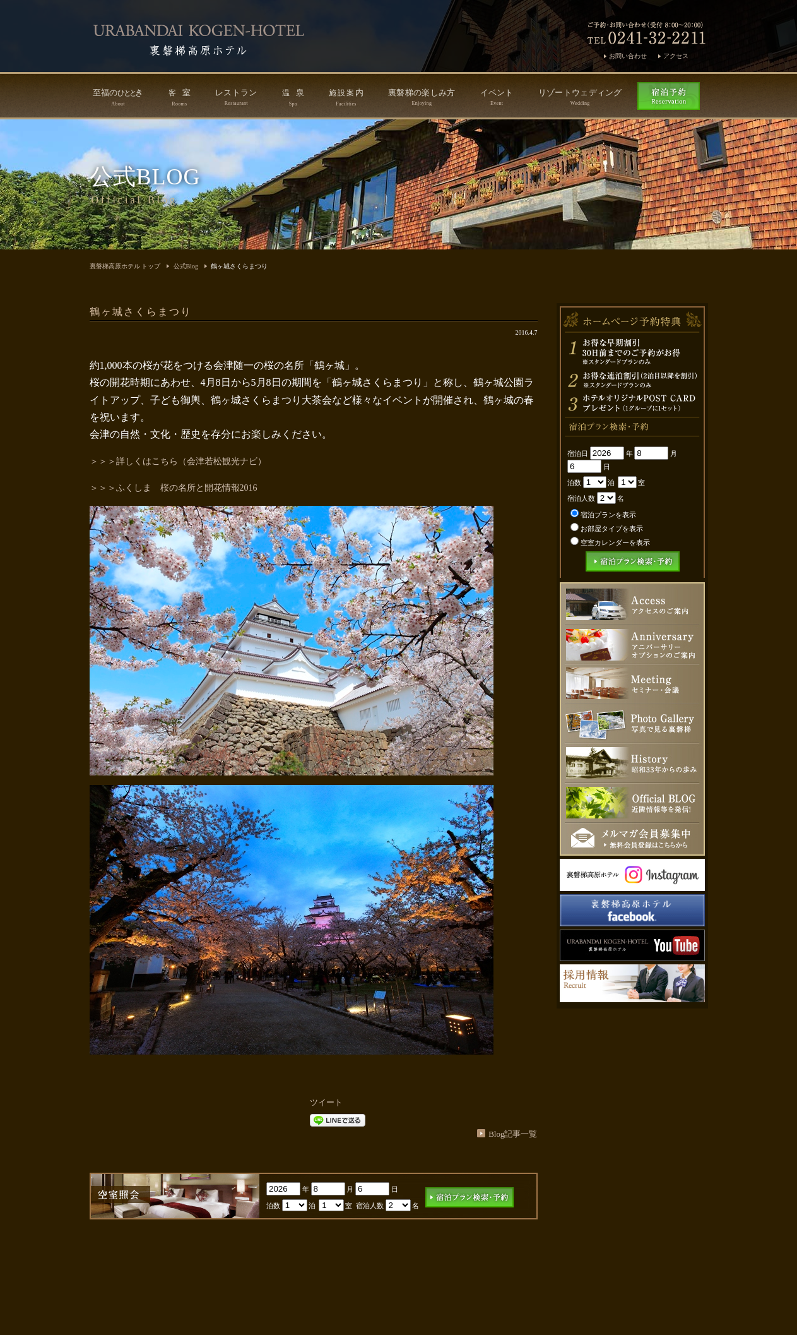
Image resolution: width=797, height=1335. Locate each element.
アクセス (675, 55)
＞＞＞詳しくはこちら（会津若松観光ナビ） (178, 461)
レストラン (236, 97)
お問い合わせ (628, 55)
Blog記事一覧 (512, 1134)
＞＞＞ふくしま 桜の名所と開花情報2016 (173, 488)
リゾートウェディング (580, 97)
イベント (497, 97)
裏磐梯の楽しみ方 (421, 97)
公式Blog (186, 266)
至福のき (118, 97)
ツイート (326, 1102)
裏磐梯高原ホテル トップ (125, 266)
